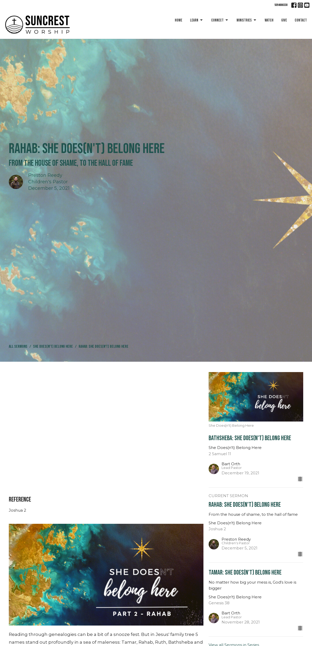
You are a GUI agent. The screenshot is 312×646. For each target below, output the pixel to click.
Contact (301, 20)
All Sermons (18, 346)
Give (284, 20)
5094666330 (281, 5)
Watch (269, 20)
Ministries (247, 20)
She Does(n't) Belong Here (53, 346)
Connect (220, 20)
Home (178, 20)
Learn (196, 20)
